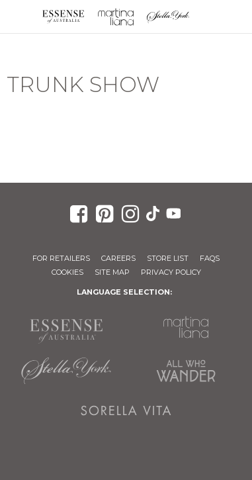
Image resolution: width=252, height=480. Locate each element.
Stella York (168, 16)
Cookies (67, 272)
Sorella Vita (126, 410)
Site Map (112, 272)
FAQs (210, 258)
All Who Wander (186, 371)
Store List (168, 258)
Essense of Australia (63, 16)
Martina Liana (115, 16)
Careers (118, 258)
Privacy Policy (171, 272)
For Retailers (61, 258)
